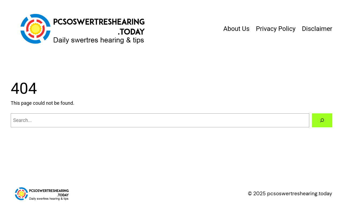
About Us (236, 29)
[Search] (322, 120)
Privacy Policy (276, 29)
